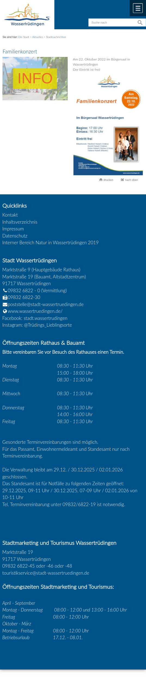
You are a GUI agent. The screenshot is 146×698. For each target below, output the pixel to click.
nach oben (131, 179)
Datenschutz (14, 236)
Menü (138, 8)
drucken (108, 179)
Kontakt (10, 215)
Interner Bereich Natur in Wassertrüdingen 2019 (50, 242)
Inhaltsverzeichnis (20, 222)
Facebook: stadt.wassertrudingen (34, 318)
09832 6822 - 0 (21, 290)
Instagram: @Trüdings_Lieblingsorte (37, 325)
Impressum (13, 228)
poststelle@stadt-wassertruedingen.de (46, 304)
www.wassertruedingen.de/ (35, 311)
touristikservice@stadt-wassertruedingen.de (45, 573)
